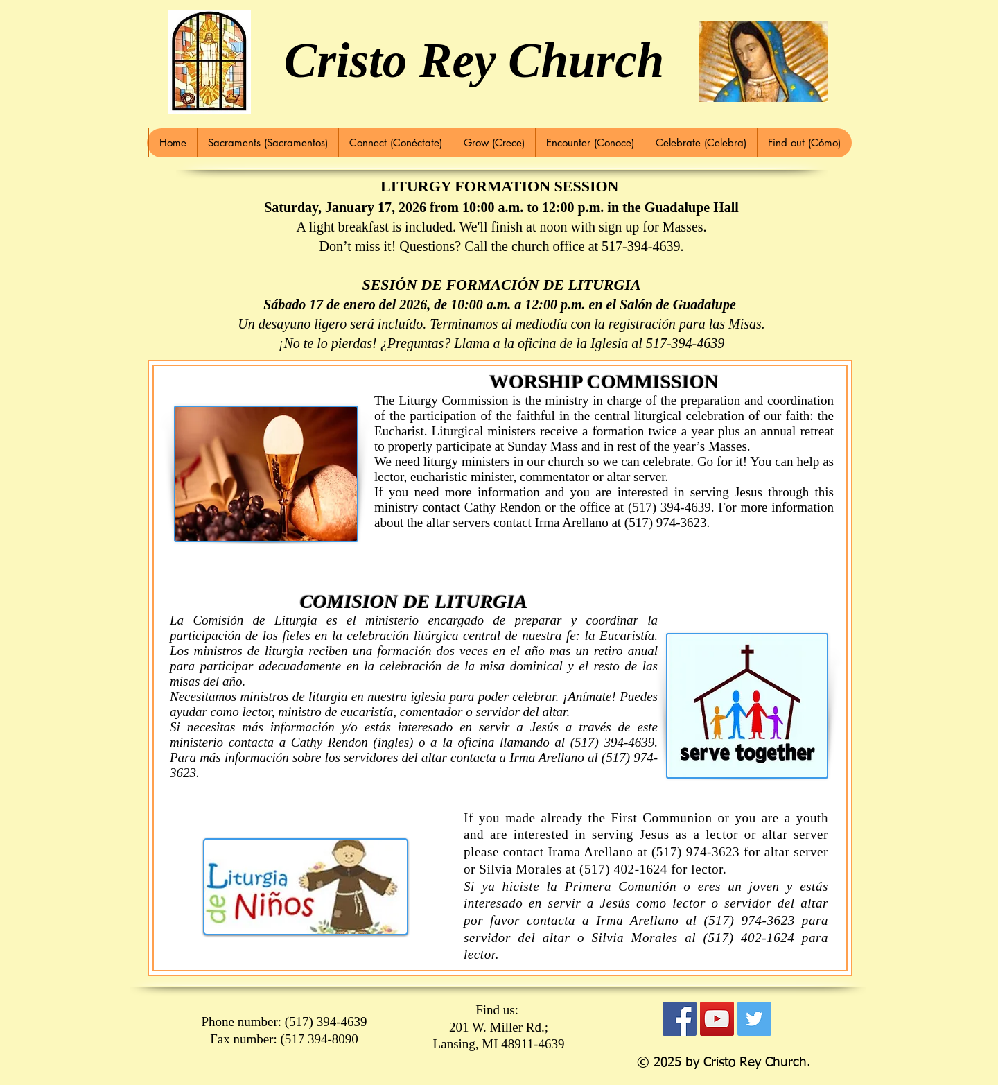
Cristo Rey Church (474, 60)
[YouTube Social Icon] (717, 1019)
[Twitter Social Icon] (754, 1019)
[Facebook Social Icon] (680, 1019)
